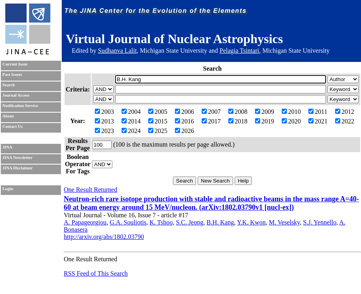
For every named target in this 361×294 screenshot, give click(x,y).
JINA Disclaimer (17, 168)
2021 (318, 121)
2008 (237, 111)
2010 (291, 111)
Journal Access (15, 95)
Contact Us (12, 126)
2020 (291, 121)
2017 (211, 121)
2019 (264, 121)
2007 (211, 111)
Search (8, 85)
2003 (104, 111)
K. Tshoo (161, 222)
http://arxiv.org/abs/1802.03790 (104, 236)
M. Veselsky (284, 222)
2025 (157, 130)
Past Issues (12, 74)
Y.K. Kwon (251, 222)
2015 (157, 121)
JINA (7, 147)
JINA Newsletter (17, 157)
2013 (104, 121)
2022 (344, 121)
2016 (184, 121)
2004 (131, 111)
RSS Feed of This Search (96, 273)
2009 (264, 111)
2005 (157, 111)
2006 (184, 111)
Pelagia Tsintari (239, 50)
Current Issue (14, 64)
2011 (317, 111)
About (8, 116)
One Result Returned (90, 189)
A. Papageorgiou (85, 222)
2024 (131, 130)
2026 (184, 130)
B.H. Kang (220, 222)
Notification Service (20, 105)
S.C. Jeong (189, 222)
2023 (104, 130)
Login (7, 189)
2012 (344, 111)
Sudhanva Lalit (117, 50)
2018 (237, 121)
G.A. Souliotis (128, 222)
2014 (131, 121)
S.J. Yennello (320, 222)
